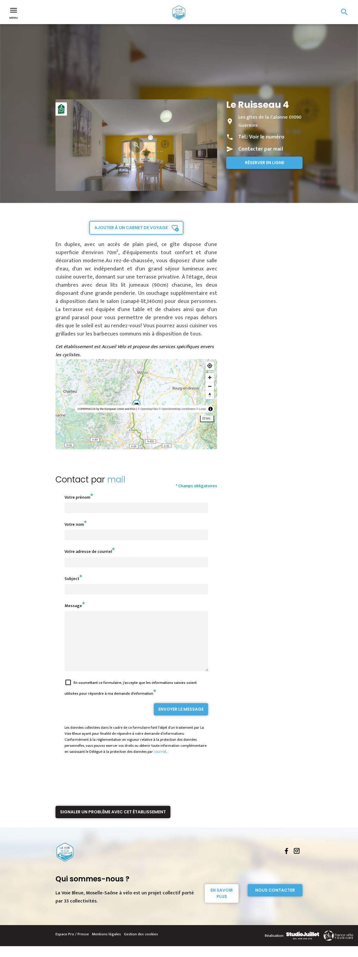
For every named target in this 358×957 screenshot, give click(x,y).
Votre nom (74, 524)
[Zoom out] (209, 386)
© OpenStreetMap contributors (177, 408)
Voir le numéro (266, 137)
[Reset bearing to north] (209, 395)
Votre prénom (77, 497)
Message (73, 605)
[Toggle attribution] (210, 409)
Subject (72, 578)
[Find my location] (209, 365)
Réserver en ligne (264, 163)
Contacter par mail (260, 149)
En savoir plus (222, 904)
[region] (136, 404)
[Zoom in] (209, 377)
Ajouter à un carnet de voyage (131, 228)
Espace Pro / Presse (72, 945)
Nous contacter (275, 901)
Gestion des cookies (141, 945)
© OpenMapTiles (148, 408)
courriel (160, 762)
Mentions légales (106, 945)
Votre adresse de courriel (88, 551)
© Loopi (201, 408)
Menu (13, 13)
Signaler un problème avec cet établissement (113, 823)
